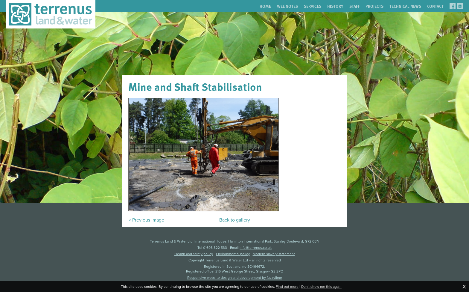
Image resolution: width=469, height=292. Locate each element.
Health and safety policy (193, 254)
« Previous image (146, 219)
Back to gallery (234, 219)
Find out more (287, 286)
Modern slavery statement (274, 254)
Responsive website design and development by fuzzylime (234, 277)
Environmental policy (233, 254)
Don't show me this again (321, 286)
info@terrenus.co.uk (256, 247)
